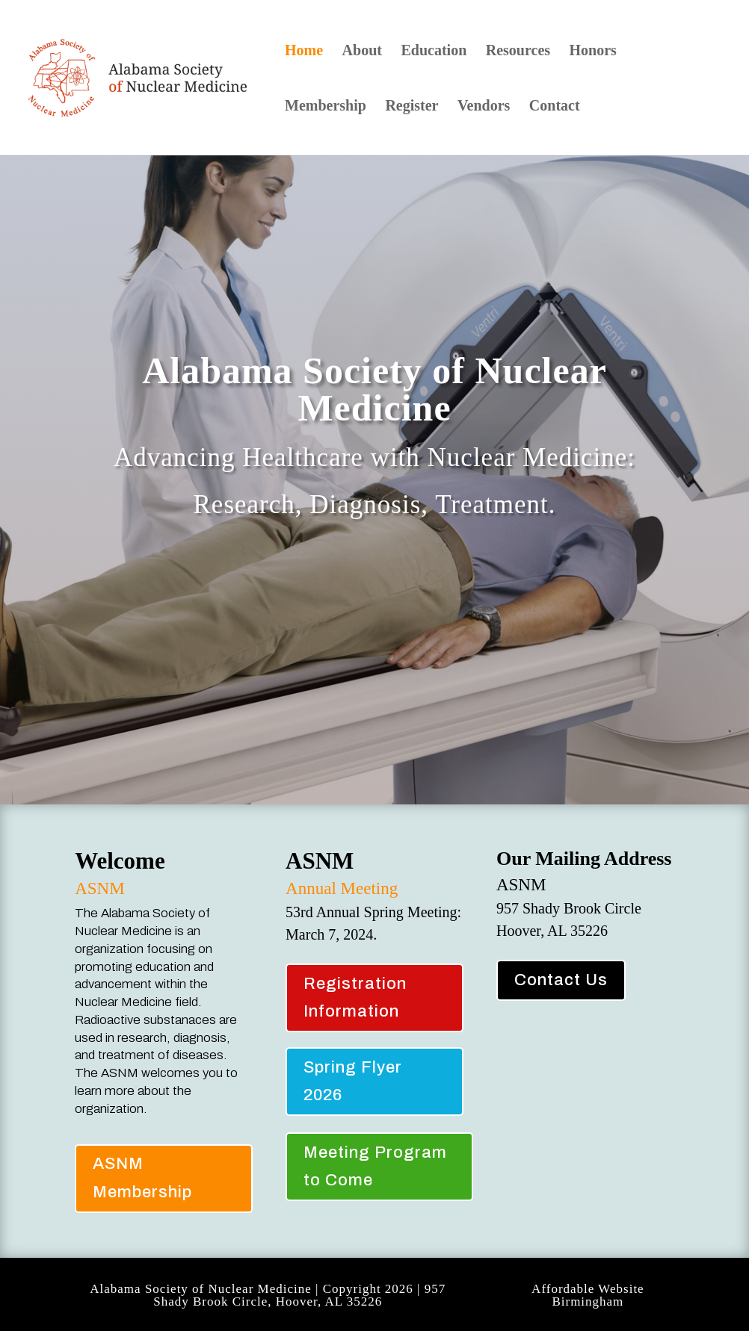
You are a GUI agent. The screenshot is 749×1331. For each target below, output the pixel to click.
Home (304, 51)
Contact (554, 107)
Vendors (483, 107)
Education (433, 51)
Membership (325, 107)
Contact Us (561, 980)
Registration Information (355, 997)
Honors (593, 51)
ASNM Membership (142, 1177)
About (362, 51)
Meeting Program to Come (375, 1166)
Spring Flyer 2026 (352, 1081)
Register (411, 107)
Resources (518, 51)
